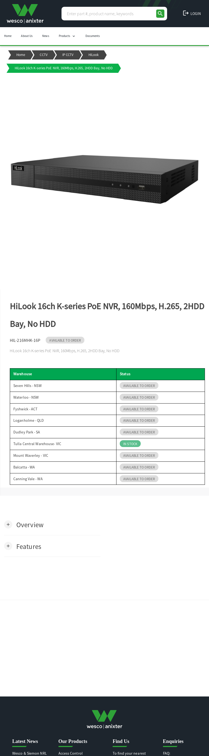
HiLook (93, 54)
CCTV (43, 54)
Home (7, 36)
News (45, 36)
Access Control (71, 753)
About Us (27, 36)
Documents (92, 36)
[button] (24, 524)
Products (67, 36)
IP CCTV (68, 54)
